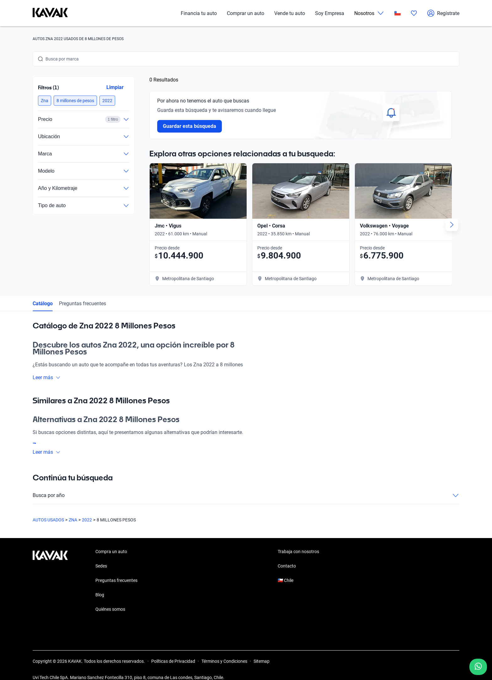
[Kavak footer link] (50, 570)
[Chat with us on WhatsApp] (478, 666)
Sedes (101, 555)
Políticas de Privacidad (173, 650)
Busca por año (246, 484)
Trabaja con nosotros (298, 540)
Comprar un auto (245, 13)
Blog (99, 584)
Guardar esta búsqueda (189, 126)
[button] (44, 101)
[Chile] (397, 13)
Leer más (47, 366)
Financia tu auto (199, 13)
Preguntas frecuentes (82, 293)
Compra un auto (111, 540)
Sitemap (262, 650)
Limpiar (115, 87)
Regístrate (443, 13)
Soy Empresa (329, 13)
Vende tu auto (289, 13)
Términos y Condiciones (224, 650)
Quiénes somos (110, 598)
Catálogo (43, 293)
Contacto (287, 555)
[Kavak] (50, 13)
